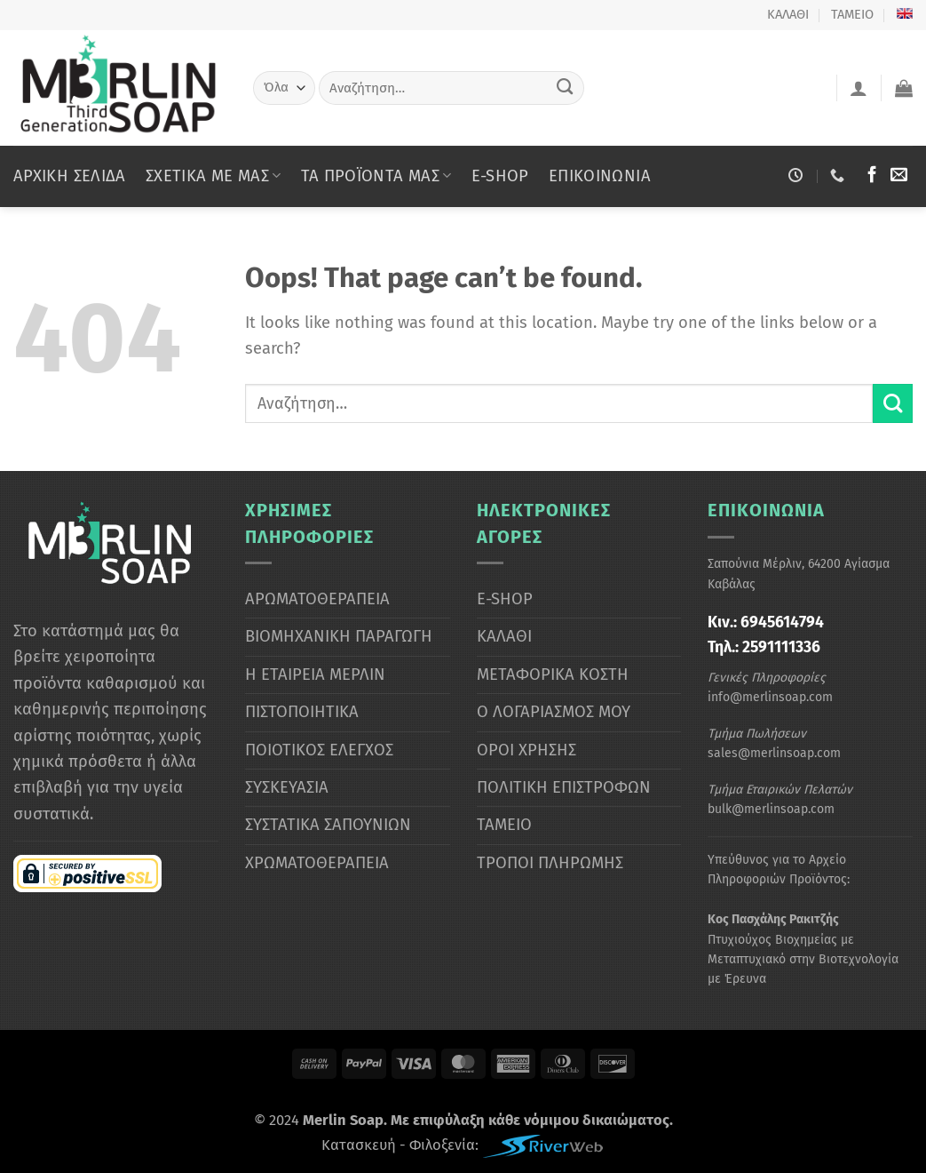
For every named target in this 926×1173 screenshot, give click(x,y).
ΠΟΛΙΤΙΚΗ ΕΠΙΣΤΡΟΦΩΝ (564, 787)
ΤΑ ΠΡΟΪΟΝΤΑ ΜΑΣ (376, 176)
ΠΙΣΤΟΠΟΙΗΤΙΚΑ (302, 712)
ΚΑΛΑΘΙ (788, 14)
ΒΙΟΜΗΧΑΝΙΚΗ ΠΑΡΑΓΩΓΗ (338, 636)
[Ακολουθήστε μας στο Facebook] (872, 175)
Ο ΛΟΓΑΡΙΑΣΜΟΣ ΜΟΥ (553, 712)
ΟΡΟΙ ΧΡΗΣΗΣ (526, 750)
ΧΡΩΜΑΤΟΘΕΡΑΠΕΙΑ (317, 863)
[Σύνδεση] (858, 88)
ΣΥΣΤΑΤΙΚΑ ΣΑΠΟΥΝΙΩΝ (328, 824)
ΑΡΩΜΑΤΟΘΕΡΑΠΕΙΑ (317, 599)
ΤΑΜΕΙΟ (852, 14)
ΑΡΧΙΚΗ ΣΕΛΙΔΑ (69, 176)
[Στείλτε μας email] (898, 175)
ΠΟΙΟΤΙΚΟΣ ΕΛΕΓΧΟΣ (319, 750)
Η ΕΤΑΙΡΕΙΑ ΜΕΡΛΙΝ (315, 674)
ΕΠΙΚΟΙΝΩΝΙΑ (600, 176)
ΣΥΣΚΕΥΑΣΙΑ (286, 787)
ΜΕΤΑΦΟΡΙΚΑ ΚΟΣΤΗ (553, 674)
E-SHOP (500, 176)
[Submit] (565, 87)
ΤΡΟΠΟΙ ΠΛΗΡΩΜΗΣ (550, 863)
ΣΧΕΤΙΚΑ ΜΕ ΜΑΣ (213, 176)
